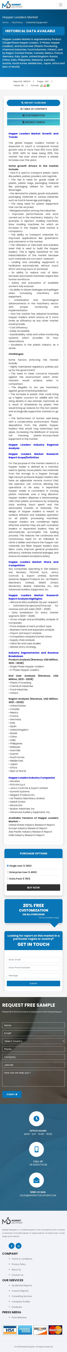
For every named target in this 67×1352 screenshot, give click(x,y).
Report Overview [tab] (33, 102)
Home (5, 22)
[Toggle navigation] (60, 5)
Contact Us (17, 1274)
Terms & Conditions (22, 1258)
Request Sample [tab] (33, 122)
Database (17, 1306)
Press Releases (19, 1317)
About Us (16, 1269)
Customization (33, 115)
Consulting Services (22, 1296)
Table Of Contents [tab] (33, 108)
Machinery (17, 22)
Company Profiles (21, 1301)
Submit (12, 1094)
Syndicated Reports (22, 1285)
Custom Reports (20, 1290)
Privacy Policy (19, 1264)
